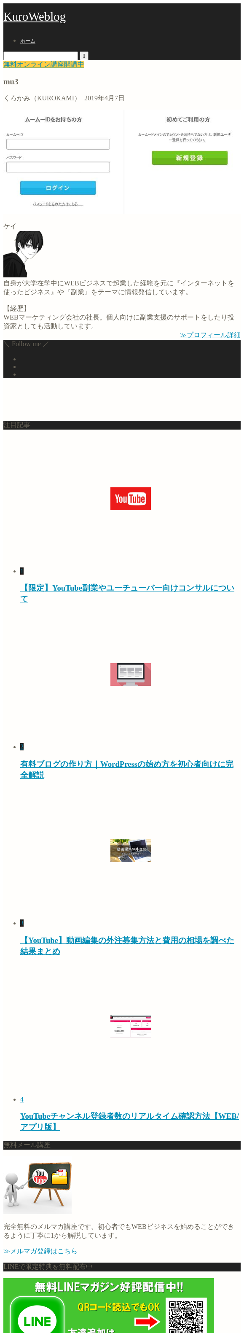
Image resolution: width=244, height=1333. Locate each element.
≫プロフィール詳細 (210, 335)
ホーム (27, 41)
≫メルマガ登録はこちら (40, 1251)
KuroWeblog (34, 16)
